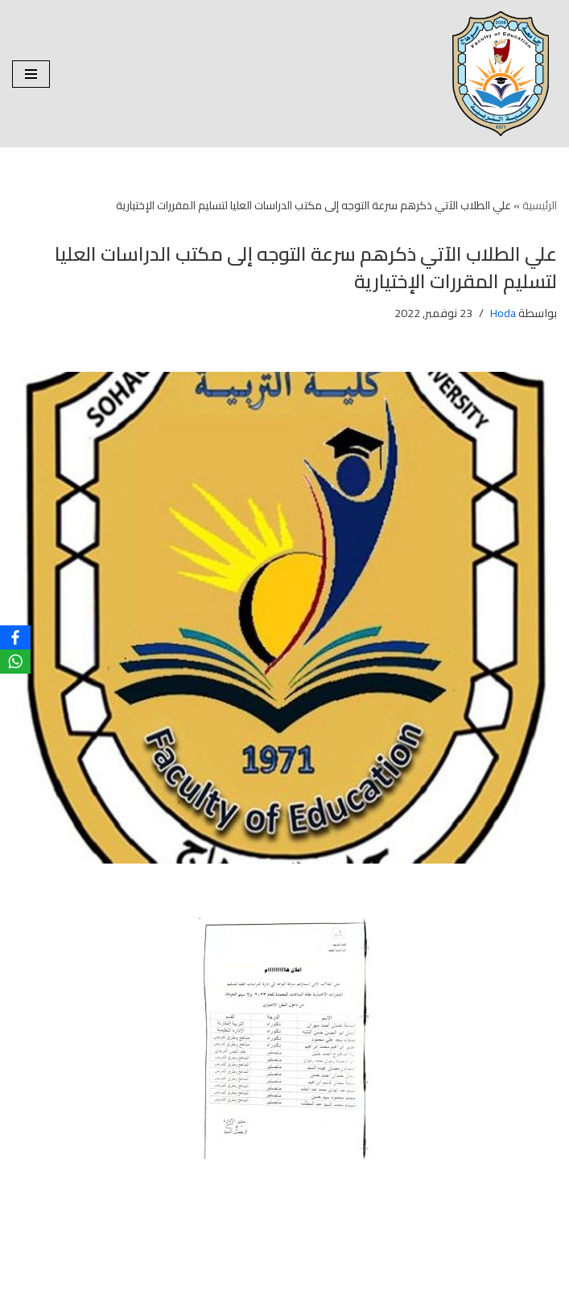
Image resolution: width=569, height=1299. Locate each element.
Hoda (503, 313)
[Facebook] (15, 637)
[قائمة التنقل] (31, 74)
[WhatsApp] (15, 662)
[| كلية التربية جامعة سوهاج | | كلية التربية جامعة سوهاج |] (504, 73)
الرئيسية (539, 205)
